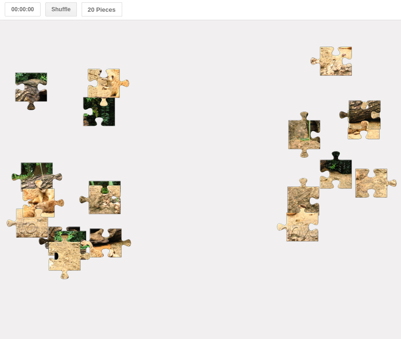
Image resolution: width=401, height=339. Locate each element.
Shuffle (61, 9)
